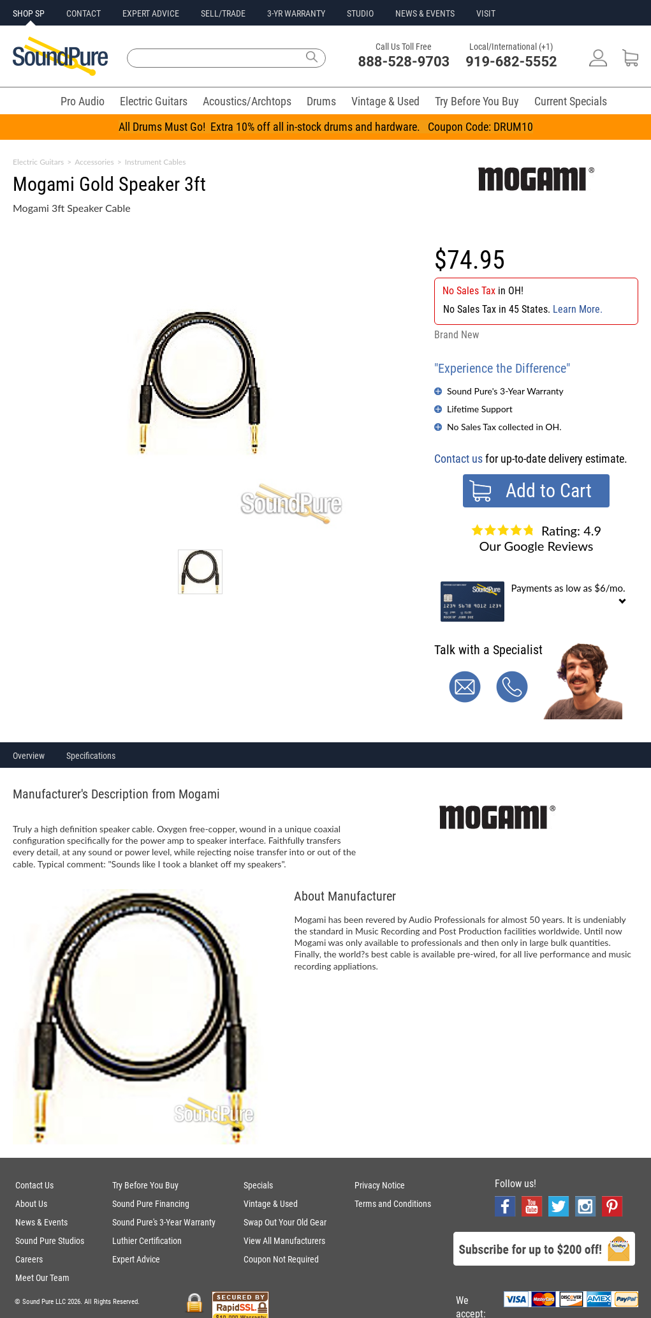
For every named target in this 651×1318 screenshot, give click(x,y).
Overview (29, 756)
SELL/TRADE (223, 13)
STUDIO (360, 13)
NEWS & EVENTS (425, 13)
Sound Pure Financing (150, 1204)
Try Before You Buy (477, 101)
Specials (258, 1185)
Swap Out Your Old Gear (285, 1222)
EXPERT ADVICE (150, 13)
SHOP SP (29, 13)
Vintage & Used (385, 101)
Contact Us (34, 1185)
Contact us (458, 458)
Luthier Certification (147, 1241)
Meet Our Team (42, 1278)
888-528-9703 (404, 62)
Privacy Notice (380, 1185)
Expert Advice (136, 1259)
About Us (31, 1204)
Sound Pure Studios (49, 1241)
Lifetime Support (480, 408)
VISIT (485, 13)
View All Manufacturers (284, 1241)
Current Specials (570, 101)
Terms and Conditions (393, 1204)
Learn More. (578, 309)
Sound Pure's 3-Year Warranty (505, 391)
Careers (29, 1259)
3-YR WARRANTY (296, 13)
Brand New (456, 335)
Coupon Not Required (281, 1259)
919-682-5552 (511, 62)
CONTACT (83, 13)
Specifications (90, 756)
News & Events (41, 1222)
